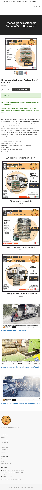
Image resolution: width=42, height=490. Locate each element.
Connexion (33, 1)
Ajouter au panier (21, 89)
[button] (3, 56)
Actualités (4, 459)
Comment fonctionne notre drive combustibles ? (20, 403)
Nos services (4, 442)
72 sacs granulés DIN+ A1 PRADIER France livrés (21, 294)
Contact (3, 452)
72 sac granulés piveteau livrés (21, 201)
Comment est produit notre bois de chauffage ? (20, 367)
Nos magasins (5, 445)
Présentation (4, 447)
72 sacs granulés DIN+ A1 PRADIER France (21, 247)
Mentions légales (6, 463)
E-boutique (4, 449)
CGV (2, 461)
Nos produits (4, 440)
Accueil (3, 437)
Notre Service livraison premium (13, 331)
